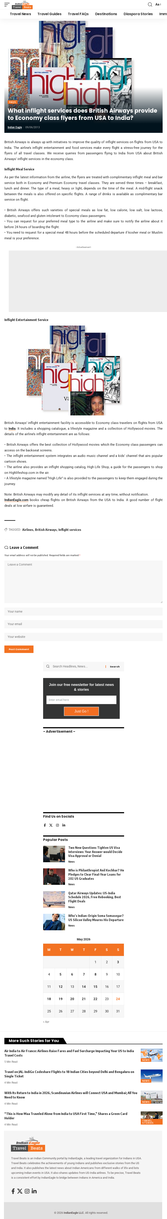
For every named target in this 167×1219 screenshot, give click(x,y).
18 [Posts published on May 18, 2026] (49, 999)
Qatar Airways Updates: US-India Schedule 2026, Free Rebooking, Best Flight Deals (94, 897)
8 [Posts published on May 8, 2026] (96, 974)
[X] (51, 825)
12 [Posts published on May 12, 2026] (61, 987)
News (71, 861)
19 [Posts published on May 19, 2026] (61, 999)
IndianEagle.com (16, 500)
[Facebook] (44, 825)
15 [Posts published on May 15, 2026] (95, 987)
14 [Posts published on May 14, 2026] (84, 987)
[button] (8, 4)
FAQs (12, 102)
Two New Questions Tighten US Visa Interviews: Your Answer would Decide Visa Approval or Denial (95, 852)
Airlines (27, 530)
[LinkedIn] (64, 825)
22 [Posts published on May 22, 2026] (95, 999)
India (12, 429)
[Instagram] (57, 825)
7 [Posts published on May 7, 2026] (84, 974)
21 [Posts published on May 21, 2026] (84, 999)
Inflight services (69, 530)
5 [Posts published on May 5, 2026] (61, 974)
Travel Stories (148, 1121)
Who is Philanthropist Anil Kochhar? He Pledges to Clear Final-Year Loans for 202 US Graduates (96, 874)
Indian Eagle (15, 127)
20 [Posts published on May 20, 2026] (72, 999)
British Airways (46, 530)
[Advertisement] (88, 281)
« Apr (46, 1021)
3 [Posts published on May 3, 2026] (118, 962)
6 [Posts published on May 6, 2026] (72, 974)
